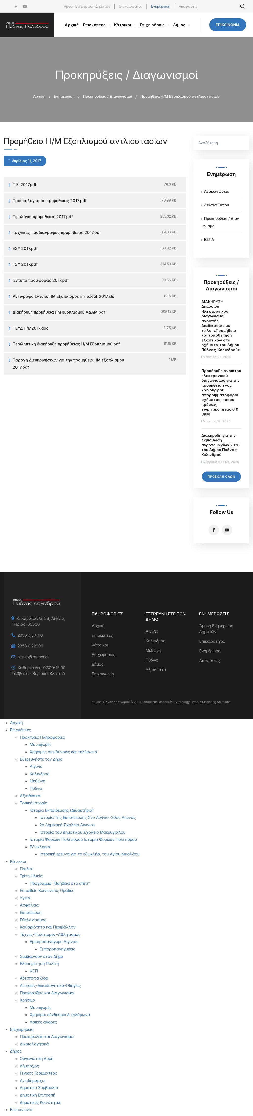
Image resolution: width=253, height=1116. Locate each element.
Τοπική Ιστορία (34, 802)
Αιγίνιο (152, 631)
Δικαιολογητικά (34, 1043)
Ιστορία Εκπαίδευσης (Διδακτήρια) (62, 810)
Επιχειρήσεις (103, 654)
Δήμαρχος (29, 1065)
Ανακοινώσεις (216, 191)
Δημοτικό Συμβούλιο (39, 1087)
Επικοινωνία (228, 25)
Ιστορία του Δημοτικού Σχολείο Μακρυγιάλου (83, 832)
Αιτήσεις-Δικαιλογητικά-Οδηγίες (50, 985)
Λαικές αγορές (43, 1022)
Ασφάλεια (29, 905)
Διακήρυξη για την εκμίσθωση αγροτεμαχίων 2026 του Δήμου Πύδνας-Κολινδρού (220, 445)
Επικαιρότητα (131, 6)
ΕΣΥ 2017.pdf (25, 248)
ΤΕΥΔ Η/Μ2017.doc (30, 328)
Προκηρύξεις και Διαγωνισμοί (47, 992)
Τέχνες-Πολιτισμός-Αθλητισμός (50, 934)
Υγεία (25, 897)
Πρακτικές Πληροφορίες (42, 737)
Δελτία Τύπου (216, 205)
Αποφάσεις (188, 6)
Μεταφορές (41, 744)
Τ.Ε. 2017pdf (24, 184)
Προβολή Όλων (221, 476)
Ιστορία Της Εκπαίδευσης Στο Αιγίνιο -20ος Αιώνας (88, 817)
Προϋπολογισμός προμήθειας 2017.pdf (49, 200)
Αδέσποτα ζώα (34, 978)
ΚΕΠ (34, 970)
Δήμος (98, 664)
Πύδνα (152, 660)
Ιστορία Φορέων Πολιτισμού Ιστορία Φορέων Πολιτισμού (83, 839)
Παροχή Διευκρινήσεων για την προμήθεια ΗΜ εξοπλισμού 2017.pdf (68, 364)
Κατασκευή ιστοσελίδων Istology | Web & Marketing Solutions (186, 702)
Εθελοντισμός (33, 919)
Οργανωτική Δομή (36, 1058)
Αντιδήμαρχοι (32, 1080)
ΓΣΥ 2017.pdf (25, 264)
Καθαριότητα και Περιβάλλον (48, 927)
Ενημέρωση (160, 6)
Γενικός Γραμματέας (39, 1073)
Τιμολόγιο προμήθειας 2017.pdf (43, 216)
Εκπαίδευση (31, 912)
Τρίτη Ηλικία (31, 875)
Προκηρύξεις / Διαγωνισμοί (107, 96)
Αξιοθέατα (156, 669)
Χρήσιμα (27, 1000)
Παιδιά (26, 868)
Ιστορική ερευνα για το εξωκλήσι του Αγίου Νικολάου (90, 853)
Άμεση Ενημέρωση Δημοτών (87, 6)
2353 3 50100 (30, 635)
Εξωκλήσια (40, 846)
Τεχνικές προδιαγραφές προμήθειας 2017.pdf (57, 232)
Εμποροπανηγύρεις (57, 948)
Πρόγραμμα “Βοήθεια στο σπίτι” (60, 883)
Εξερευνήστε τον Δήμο (41, 759)
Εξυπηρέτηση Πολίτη (39, 963)
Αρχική (39, 96)
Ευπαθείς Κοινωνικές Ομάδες (47, 890)
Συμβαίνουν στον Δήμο (41, 956)
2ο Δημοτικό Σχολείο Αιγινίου (67, 824)
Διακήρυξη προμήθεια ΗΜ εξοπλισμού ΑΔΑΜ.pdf (59, 312)
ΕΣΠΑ (209, 239)
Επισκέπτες (102, 635)
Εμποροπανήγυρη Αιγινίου (54, 941)
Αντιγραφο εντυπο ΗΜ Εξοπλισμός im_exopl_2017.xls (63, 296)
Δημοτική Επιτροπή (37, 1095)
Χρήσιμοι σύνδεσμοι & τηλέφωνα (60, 1014)
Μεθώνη (153, 650)
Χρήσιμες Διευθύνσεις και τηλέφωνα (63, 751)
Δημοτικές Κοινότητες (40, 1102)
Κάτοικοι (100, 645)
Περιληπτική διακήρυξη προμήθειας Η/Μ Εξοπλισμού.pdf (66, 343)
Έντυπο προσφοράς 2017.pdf (41, 280)
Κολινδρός (155, 640)
